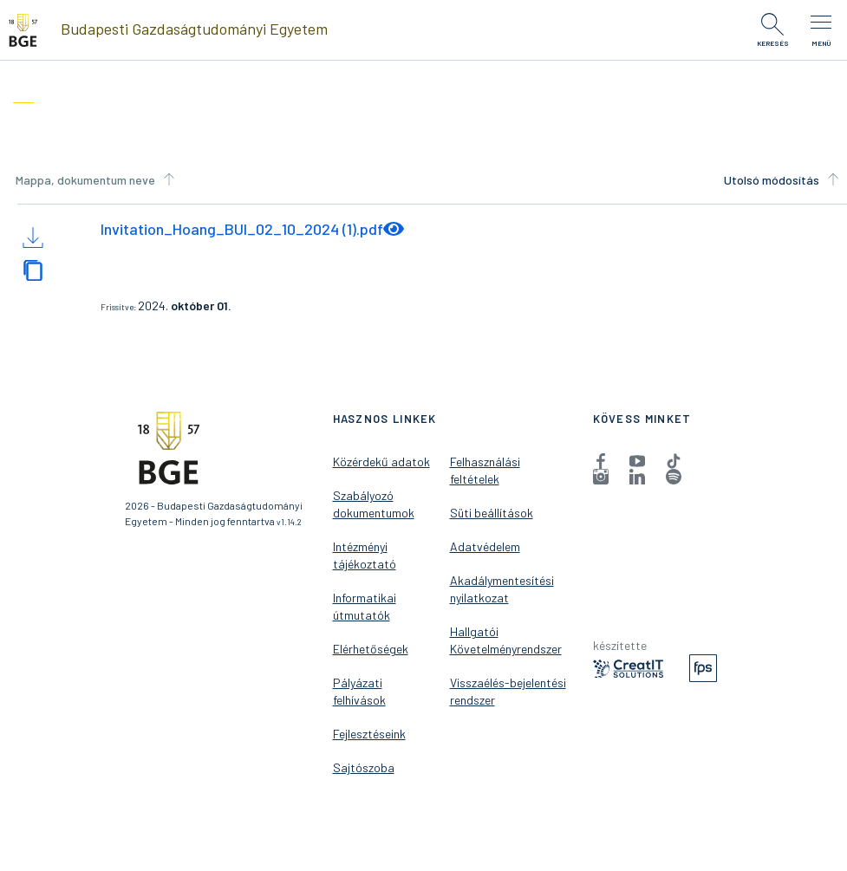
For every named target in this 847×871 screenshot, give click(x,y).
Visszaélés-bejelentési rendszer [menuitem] (508, 691)
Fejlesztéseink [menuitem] (369, 733)
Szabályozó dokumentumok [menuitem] (373, 504)
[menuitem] (601, 460)
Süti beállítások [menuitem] (491, 512)
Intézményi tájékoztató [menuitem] (364, 555)
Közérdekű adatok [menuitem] (381, 461)
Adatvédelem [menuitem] (485, 546)
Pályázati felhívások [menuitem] (359, 691)
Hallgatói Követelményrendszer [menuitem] (506, 640)
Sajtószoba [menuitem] (363, 767)
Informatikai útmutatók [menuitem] (364, 606)
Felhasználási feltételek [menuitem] (485, 470)
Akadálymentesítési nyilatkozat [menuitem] (502, 589)
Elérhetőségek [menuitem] (370, 648)
